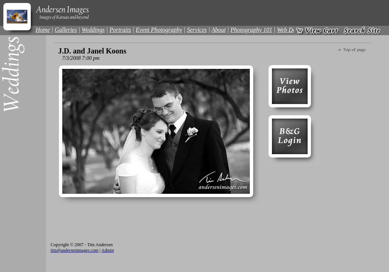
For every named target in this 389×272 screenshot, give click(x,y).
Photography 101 (251, 30)
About (219, 30)
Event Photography (159, 30)
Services (197, 30)
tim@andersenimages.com (74, 250)
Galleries (66, 30)
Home (43, 30)
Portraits (120, 30)
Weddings (93, 30)
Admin (107, 250)
